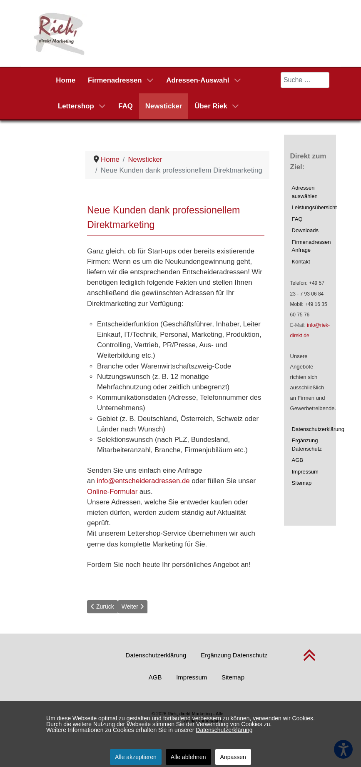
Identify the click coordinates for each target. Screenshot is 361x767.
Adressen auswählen (305, 192)
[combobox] (305, 80)
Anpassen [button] (233, 757)
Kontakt (301, 261)
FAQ (297, 219)
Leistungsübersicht (311, 207)
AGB (297, 460)
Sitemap (302, 483)
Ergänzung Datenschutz (307, 444)
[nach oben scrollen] (309, 660)
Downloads (305, 230)
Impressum (305, 472)
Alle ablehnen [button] (188, 757)
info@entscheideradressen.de (143, 481)
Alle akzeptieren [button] (136, 757)
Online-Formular (112, 492)
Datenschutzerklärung (311, 429)
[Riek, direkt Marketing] (59, 33)
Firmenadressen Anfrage (311, 246)
